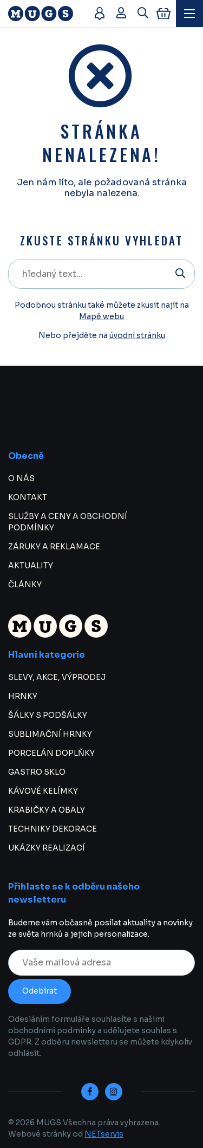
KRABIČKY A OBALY (46, 810)
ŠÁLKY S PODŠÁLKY (47, 715)
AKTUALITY (30, 565)
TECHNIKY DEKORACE (52, 829)
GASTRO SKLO (37, 772)
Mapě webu (101, 316)
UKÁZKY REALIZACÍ (46, 848)
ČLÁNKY (25, 584)
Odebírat (39, 991)
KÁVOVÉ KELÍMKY (43, 791)
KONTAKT (27, 497)
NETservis (103, 1134)
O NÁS (21, 478)
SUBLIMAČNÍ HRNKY (50, 734)
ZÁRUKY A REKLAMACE (54, 547)
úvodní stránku (137, 335)
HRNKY (22, 696)
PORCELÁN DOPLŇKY (51, 753)
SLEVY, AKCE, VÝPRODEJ (57, 677)
